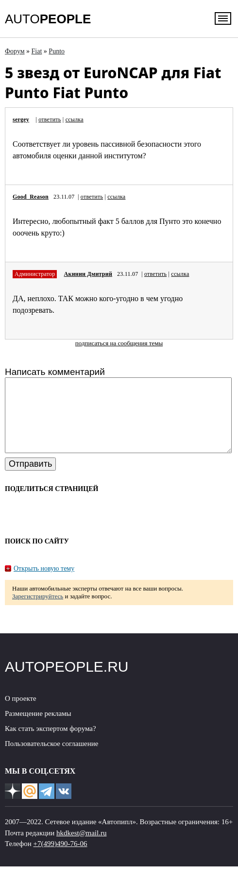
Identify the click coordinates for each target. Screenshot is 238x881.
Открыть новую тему (44, 583)
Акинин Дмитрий (88, 274)
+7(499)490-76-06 (60, 858)
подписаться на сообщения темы (119, 343)
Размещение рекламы (38, 728)
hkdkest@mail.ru (81, 847)
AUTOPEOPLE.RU (67, 681)
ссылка (75, 119)
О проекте (20, 713)
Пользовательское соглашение (51, 758)
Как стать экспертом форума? (50, 743)
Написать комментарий (55, 372)
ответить (49, 119)
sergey (21, 119)
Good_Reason (31, 196)
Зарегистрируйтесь (37, 610)
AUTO (48, 19)
